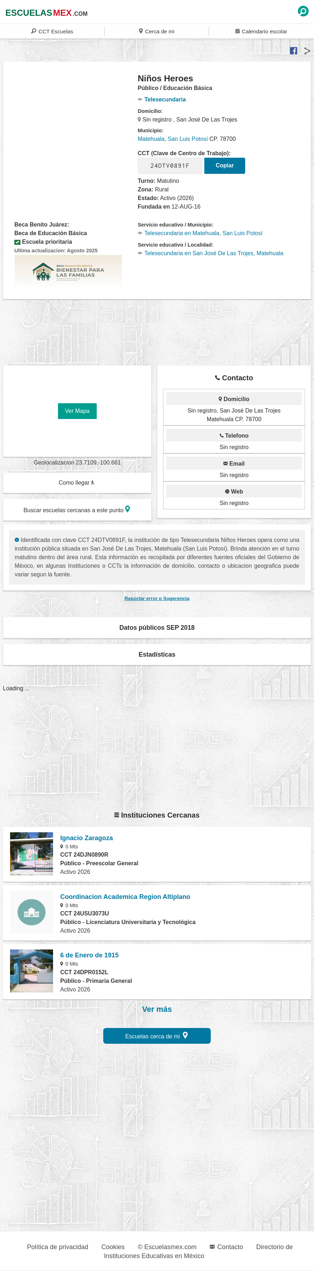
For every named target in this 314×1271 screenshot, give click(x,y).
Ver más (157, 1009)
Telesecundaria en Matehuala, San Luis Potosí (200, 233)
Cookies (113, 1247)
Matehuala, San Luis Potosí (173, 139)
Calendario (261, 31)
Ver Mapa (77, 411)
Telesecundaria (162, 99)
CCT (52, 31)
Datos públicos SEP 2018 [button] (157, 627)
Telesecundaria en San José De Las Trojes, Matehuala (210, 253)
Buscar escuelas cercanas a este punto (76, 509)
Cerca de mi (156, 31)
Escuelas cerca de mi (156, 1035)
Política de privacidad (57, 1247)
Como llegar (76, 483)
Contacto (226, 1247)
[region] (70, 130)
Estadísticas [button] (157, 654)
